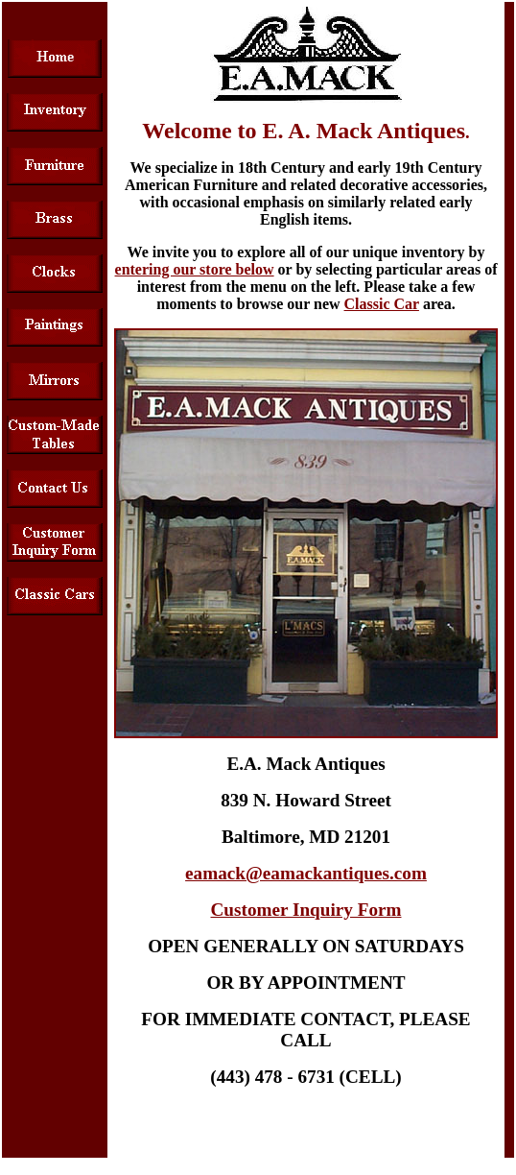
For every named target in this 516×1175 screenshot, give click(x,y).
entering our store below (194, 269)
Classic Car (381, 304)
